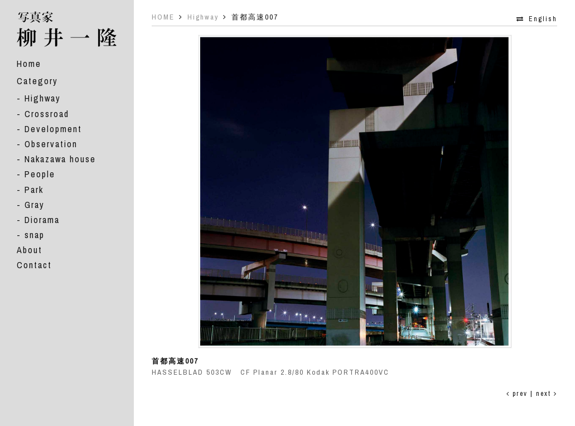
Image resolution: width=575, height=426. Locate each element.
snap (35, 235)
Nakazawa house (60, 159)
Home (29, 63)
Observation (51, 144)
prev (517, 393)
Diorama (42, 220)
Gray (35, 205)
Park (34, 189)
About (29, 250)
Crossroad (47, 114)
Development (53, 129)
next (546, 393)
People (40, 174)
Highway (43, 98)
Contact (34, 265)
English (543, 18)
